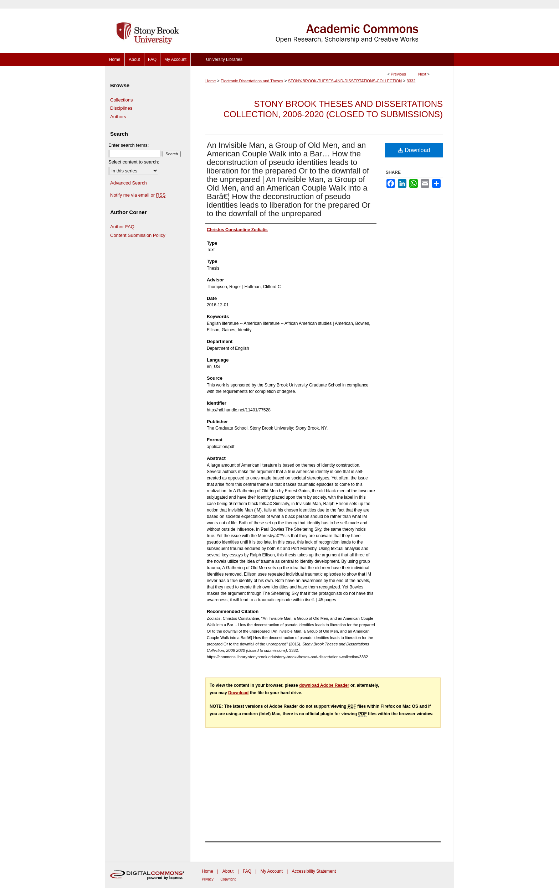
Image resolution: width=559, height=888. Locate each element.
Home (210, 81)
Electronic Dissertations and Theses (252, 81)
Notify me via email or (137, 195)
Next (422, 74)
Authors (118, 116)
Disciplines (121, 108)
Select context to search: (133, 162)
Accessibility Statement (314, 871)
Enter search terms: (128, 145)
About (228, 871)
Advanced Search (128, 183)
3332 (411, 81)
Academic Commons (322, 26)
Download (414, 150)
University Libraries (224, 59)
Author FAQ (122, 226)
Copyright (228, 879)
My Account (272, 871)
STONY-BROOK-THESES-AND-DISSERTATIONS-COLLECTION (345, 81)
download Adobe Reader (324, 685)
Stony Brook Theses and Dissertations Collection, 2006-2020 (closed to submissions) (333, 109)
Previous (398, 74)
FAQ (247, 871)
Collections (121, 100)
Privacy (208, 879)
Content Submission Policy (137, 235)
